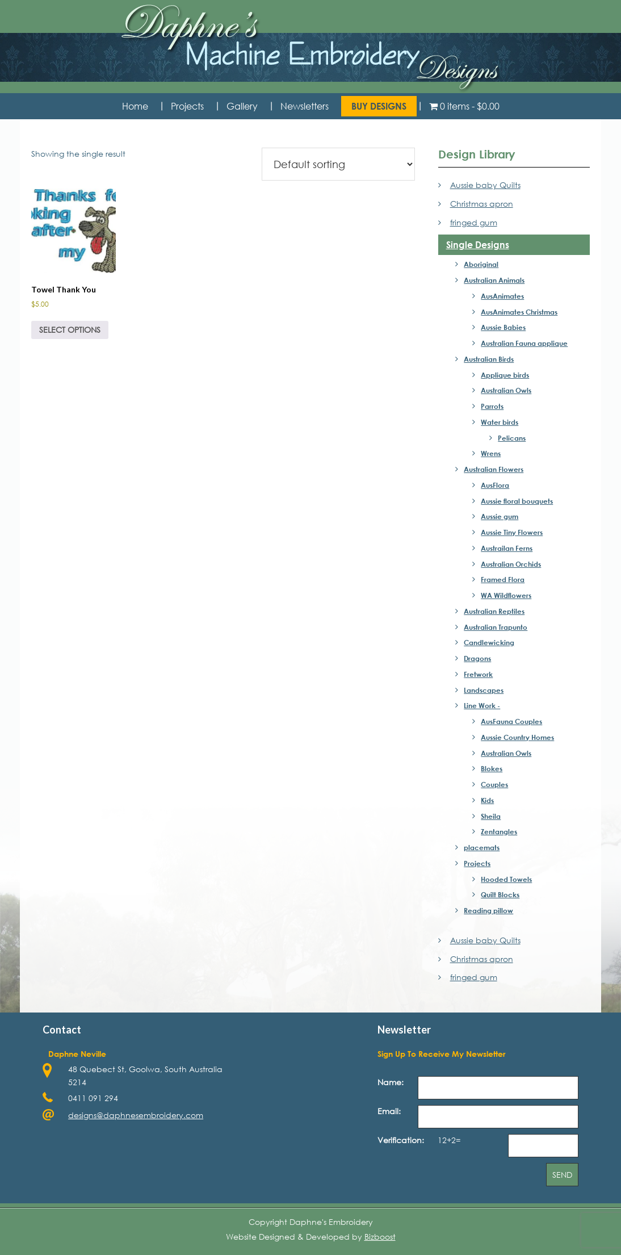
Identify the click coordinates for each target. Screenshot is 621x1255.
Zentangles (499, 831)
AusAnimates (502, 295)
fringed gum (473, 222)
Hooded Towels (506, 879)
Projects (477, 863)
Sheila (491, 816)
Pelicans (512, 437)
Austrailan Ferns (506, 548)
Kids (487, 800)
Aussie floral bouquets (517, 500)
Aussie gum (499, 516)
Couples (494, 784)
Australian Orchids (511, 563)
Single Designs (477, 244)
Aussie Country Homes (517, 737)
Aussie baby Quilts (485, 184)
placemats (482, 847)
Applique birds (505, 374)
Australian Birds (489, 358)
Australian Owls (506, 390)
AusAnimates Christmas (519, 311)
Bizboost (380, 1236)
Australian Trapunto (495, 626)
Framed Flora (503, 579)
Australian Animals (494, 280)
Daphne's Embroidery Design (310, 48)
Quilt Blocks (500, 894)
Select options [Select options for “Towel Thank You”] (69, 329)
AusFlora (495, 485)
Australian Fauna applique (524, 343)
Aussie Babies (503, 327)
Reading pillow (488, 910)
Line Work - (482, 705)
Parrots (492, 406)
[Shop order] (338, 164)
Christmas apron (481, 203)
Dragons (477, 658)
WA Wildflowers (506, 595)
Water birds (499, 421)
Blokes (491, 768)
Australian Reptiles (494, 611)
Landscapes (483, 690)
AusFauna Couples (511, 721)
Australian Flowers (493, 469)
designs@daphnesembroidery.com (135, 1115)
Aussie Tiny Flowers (512, 532)
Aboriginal (481, 264)
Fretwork (478, 674)
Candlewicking (489, 642)
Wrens (491, 453)
